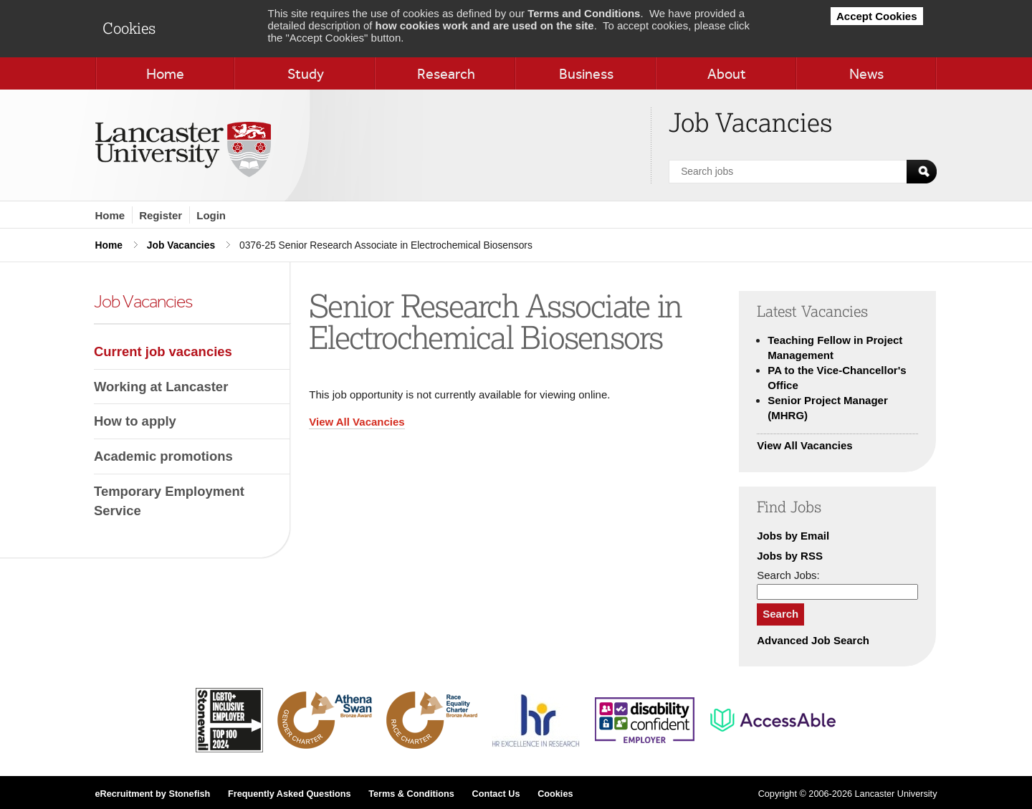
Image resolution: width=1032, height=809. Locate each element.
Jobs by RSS (790, 556)
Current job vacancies (163, 351)
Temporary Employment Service (169, 501)
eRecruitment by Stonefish (153, 794)
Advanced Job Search (813, 640)
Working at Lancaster (161, 386)
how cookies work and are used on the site (485, 25)
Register (160, 215)
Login (211, 215)
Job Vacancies (181, 245)
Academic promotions (163, 456)
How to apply (135, 421)
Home (110, 215)
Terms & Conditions (411, 794)
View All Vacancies (356, 422)
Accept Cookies (876, 16)
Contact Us (496, 794)
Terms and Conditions (583, 13)
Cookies (555, 794)
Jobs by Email (793, 536)
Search (780, 614)
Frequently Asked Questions (289, 794)
